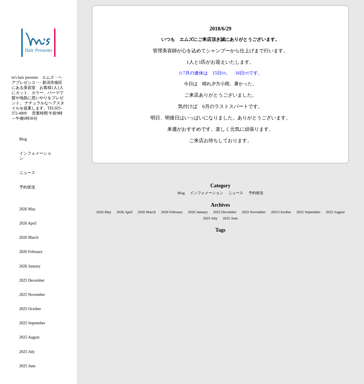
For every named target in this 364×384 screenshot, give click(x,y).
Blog (23, 139)
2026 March (29, 237)
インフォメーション (35, 156)
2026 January (30, 266)
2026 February (31, 252)
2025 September (32, 323)
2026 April (27, 223)
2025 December (32, 280)
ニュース (27, 173)
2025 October (30, 309)
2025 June (27, 366)
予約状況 (27, 187)
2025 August (29, 337)
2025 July (27, 352)
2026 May (27, 209)
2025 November (32, 294)
